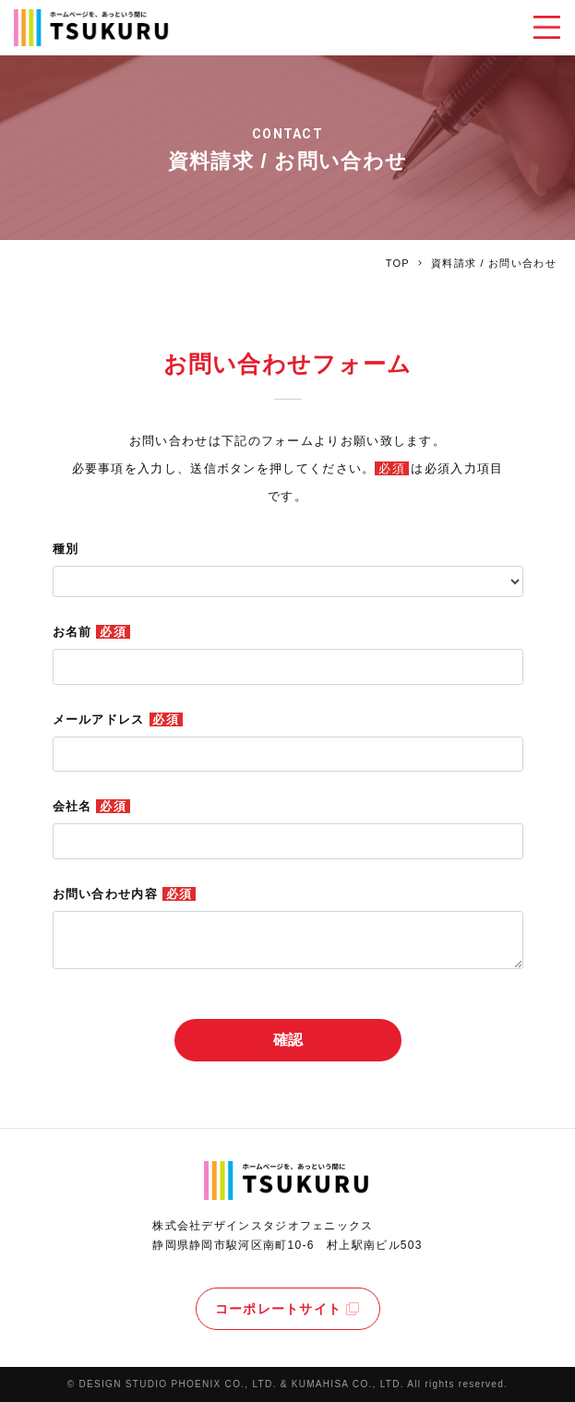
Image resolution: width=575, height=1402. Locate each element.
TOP (398, 263)
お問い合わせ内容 (125, 894)
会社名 (91, 806)
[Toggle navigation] (546, 27)
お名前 (91, 632)
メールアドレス (118, 719)
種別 (66, 549)
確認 (288, 1040)
